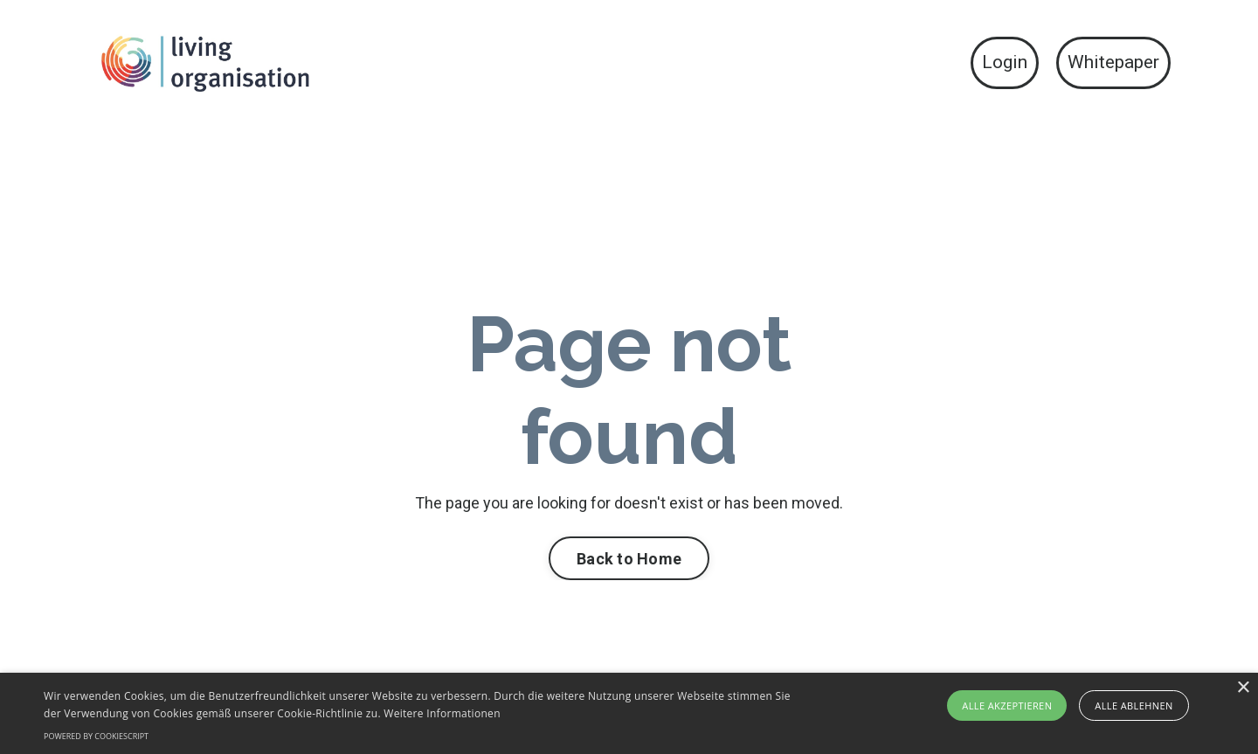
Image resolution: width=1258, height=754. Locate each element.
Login (1004, 62)
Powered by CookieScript (96, 736)
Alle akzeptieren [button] (1007, 705)
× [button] (1242, 688)
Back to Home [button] (629, 559)
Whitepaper (1113, 62)
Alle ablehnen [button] (1133, 705)
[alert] (629, 713)
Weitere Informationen (442, 713)
